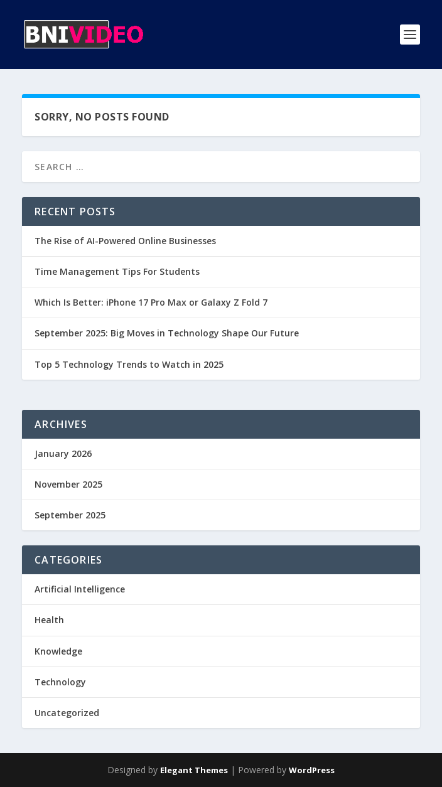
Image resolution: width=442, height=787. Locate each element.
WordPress (312, 770)
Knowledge (58, 651)
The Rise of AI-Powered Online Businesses (125, 241)
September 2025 (70, 515)
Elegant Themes (194, 770)
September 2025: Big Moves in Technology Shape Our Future (167, 333)
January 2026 (63, 453)
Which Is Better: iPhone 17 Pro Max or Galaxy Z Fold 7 (151, 302)
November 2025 (68, 484)
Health (49, 620)
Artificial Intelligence (80, 589)
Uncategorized (67, 713)
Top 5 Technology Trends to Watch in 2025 (129, 364)
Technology (60, 682)
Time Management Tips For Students (117, 271)
